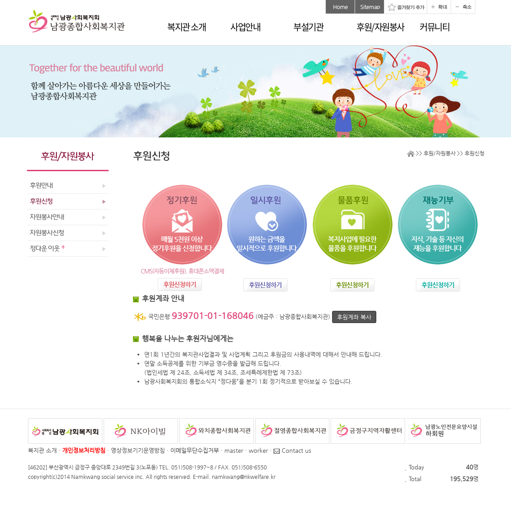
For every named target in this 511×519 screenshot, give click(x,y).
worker (258, 450)
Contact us (292, 450)
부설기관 (308, 26)
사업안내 (245, 26)
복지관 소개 (186, 26)
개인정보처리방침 (83, 450)
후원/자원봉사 (380, 26)
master (233, 450)
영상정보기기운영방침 (138, 450)
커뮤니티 (434, 26)
